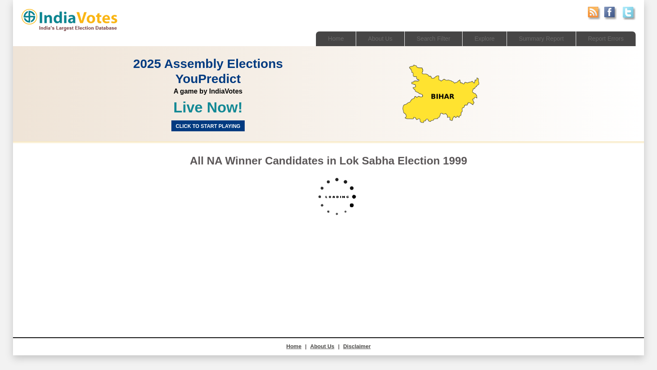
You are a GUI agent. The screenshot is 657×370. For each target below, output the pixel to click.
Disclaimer (357, 346)
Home (323, 38)
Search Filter (424, 38)
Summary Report (537, 38)
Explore (478, 38)
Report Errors (604, 38)
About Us (370, 38)
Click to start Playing (208, 126)
